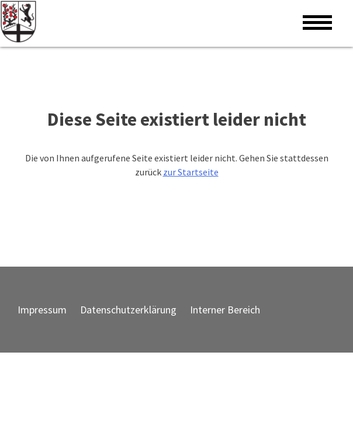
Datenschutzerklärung (128, 309)
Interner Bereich (225, 309)
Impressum (42, 309)
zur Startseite (191, 172)
